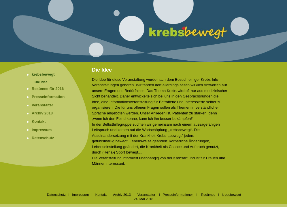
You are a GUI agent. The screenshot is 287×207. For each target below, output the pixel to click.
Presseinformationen (178, 194)
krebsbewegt (43, 74)
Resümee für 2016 (48, 89)
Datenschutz (43, 138)
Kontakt (39, 121)
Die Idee (41, 82)
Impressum (42, 130)
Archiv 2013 (42, 113)
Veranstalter (42, 105)
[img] (143, 31)
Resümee (208, 194)
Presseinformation (48, 97)
